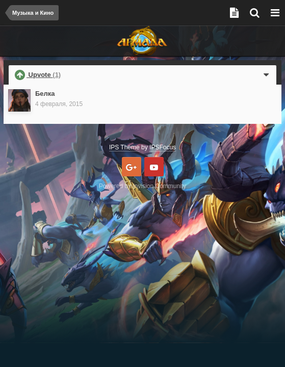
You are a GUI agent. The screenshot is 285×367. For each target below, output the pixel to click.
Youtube (154, 166)
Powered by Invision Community (142, 186)
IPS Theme (124, 147)
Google (131, 166)
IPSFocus (162, 147)
